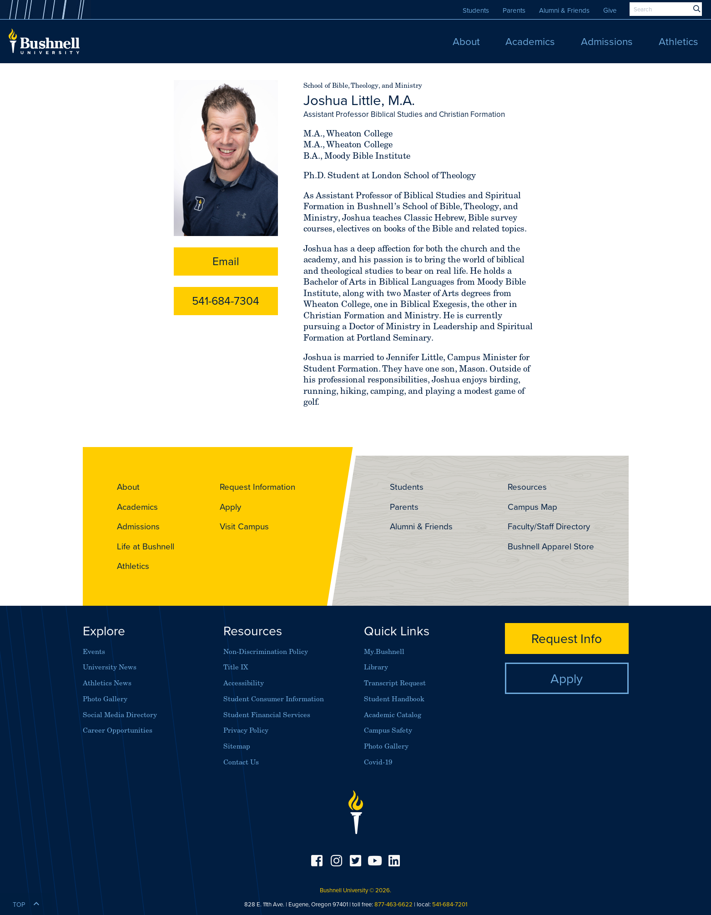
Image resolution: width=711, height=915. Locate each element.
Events (94, 651)
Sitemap (236, 746)
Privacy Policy (245, 730)
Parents (514, 10)
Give (610, 10)
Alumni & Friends (564, 10)
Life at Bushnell (145, 546)
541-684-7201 (449, 904)
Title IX (235, 667)
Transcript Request (395, 683)
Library (376, 667)
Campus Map (532, 507)
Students (476, 10)
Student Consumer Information (273, 698)
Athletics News (107, 683)
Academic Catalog (392, 714)
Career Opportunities (117, 730)
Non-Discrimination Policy (265, 651)
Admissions (138, 526)
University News (109, 667)
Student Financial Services (266, 714)
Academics (137, 507)
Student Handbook (394, 698)
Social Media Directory (120, 714)
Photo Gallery (105, 698)
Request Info (566, 638)
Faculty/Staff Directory (549, 526)
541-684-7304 (225, 300)
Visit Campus (244, 526)
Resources (527, 487)
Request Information (257, 487)
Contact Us (241, 762)
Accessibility (243, 683)
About (128, 487)
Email (225, 261)
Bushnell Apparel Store (551, 546)
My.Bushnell (384, 651)
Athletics (133, 566)
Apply (230, 507)
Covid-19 (378, 762)
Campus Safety (388, 730)
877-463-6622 (393, 904)
